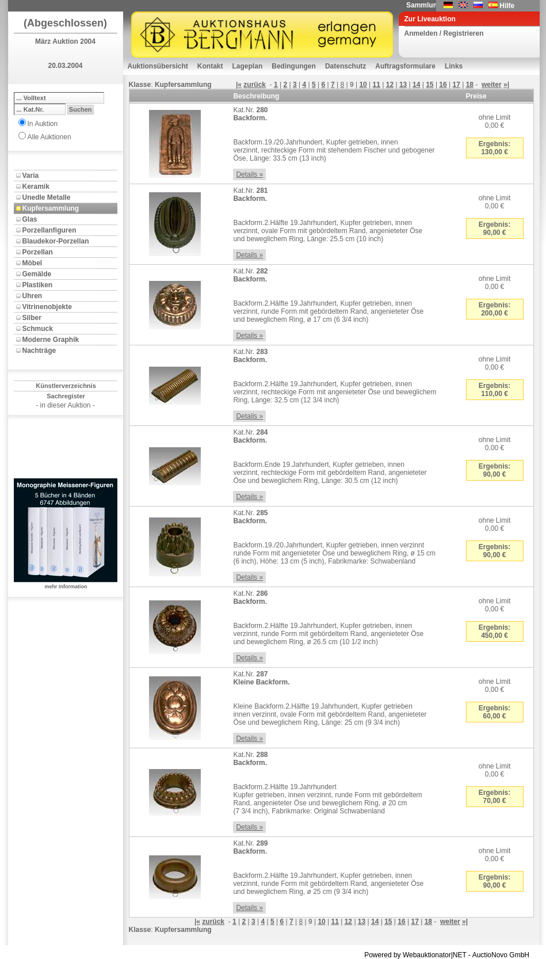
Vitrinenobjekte (47, 307)
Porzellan (37, 252)
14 (416, 85)
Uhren (32, 296)
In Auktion (43, 124)
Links (454, 66)
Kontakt (210, 66)
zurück (254, 85)
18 (470, 85)
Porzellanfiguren (49, 230)
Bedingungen (294, 66)
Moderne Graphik (50, 340)
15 (429, 85)
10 (362, 85)
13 (403, 85)
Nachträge (39, 351)
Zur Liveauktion (430, 19)
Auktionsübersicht (158, 66)
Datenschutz (345, 66)
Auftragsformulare (405, 66)
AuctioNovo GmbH (500, 955)
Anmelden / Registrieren (444, 33)
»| (506, 85)
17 (456, 85)
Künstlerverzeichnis (66, 385)
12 (390, 85)
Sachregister (66, 396)
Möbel (32, 263)
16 (442, 85)
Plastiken (37, 285)
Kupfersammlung (50, 208)
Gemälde (37, 274)
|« (239, 85)
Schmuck (37, 329)
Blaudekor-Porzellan (55, 241)
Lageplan (247, 66)
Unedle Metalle (46, 197)
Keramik (35, 186)
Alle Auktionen (49, 137)
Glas (29, 219)
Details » (249, 174)
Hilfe (506, 6)
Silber (31, 318)
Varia (30, 176)
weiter (492, 85)
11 (376, 85)
